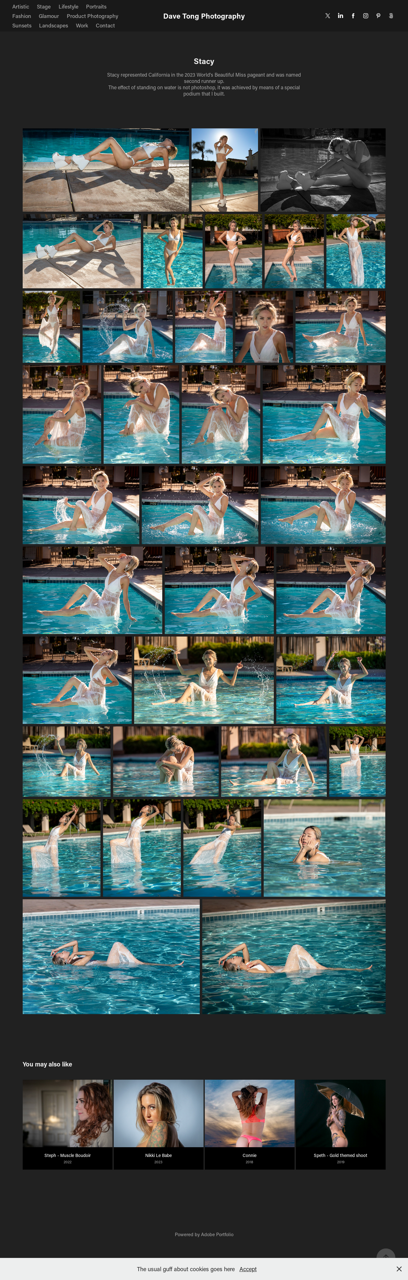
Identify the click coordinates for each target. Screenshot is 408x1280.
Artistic (20, 6)
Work (82, 25)
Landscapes (53, 25)
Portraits (96, 6)
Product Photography (92, 15)
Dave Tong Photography (204, 16)
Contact (105, 25)
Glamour (49, 15)
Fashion (21, 15)
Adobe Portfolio (217, 1234)
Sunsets (22, 25)
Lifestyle (68, 6)
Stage (44, 6)
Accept (248, 1269)
